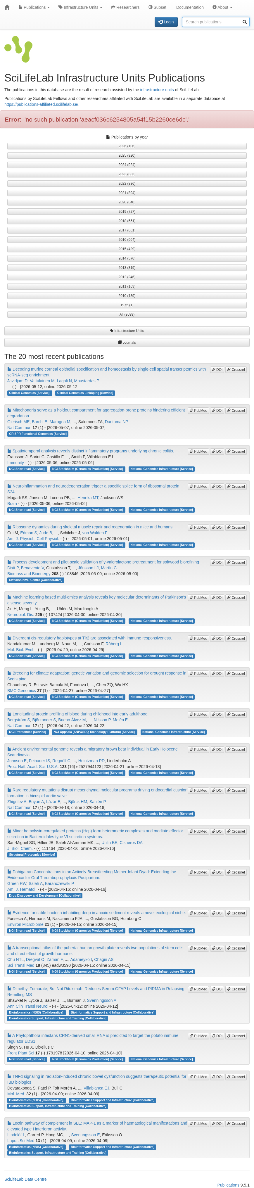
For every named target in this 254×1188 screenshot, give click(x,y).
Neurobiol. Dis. (20, 614)
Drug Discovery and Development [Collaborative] (44, 895)
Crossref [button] (236, 370)
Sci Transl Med (20, 965)
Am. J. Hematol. (22, 889)
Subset (157, 7)
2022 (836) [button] (126, 183)
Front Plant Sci (20, 1053)
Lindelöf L (16, 1134)
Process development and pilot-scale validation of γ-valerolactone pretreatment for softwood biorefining (103, 562)
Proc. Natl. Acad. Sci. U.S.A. (33, 766)
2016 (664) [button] (126, 240)
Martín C (109, 568)
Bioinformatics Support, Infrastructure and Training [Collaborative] (57, 1018)
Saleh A (36, 883)
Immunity (15, 462)
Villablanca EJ (96, 1088)
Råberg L (114, 643)
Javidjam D (17, 380)
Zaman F (55, 959)
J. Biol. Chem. (20, 848)
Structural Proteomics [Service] (32, 854)
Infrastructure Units (80, 7)
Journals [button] (127, 342)
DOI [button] (217, 370)
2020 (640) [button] (126, 202)
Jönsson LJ (88, 568)
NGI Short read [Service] (27, 469)
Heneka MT (87, 497)
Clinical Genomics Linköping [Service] (85, 393)
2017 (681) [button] (126, 230)
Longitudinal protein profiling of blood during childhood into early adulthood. (77, 714)
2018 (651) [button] (126, 221)
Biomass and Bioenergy (29, 573)
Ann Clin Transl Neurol (27, 1006)
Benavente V (32, 568)
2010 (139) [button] (126, 296)
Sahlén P (97, 801)
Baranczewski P (59, 883)
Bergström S (18, 719)
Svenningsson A (101, 1000)
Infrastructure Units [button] (127, 331)
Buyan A (36, 801)
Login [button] (166, 22)
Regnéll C (61, 760)
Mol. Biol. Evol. (20, 649)
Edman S (28, 532)
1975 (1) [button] (127, 305)
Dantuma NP (116, 421)
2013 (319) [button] (126, 268)
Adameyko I (81, 959)
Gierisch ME (18, 421)
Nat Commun (19, 427)
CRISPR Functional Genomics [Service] (38, 433)
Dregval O (35, 959)
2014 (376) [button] (126, 258)
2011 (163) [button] (126, 286)
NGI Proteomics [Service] (28, 732)
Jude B (45, 532)
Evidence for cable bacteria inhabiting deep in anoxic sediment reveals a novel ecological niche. (96, 912)
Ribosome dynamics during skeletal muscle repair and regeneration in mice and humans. (90, 527)
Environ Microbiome (25, 924)
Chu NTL (15, 959)
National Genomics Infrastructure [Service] (161, 469)
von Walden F (95, 532)
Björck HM (77, 801)
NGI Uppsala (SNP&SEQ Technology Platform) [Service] (94, 732)
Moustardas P (86, 380)
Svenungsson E (85, 1134)
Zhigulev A (16, 801)
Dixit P (13, 568)
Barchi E (39, 421)
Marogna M (60, 421)
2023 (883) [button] (126, 174)
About (222, 7)
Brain (12, 503)
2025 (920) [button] (126, 155)
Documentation (189, 7)
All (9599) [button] (127, 314)
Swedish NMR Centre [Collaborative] (35, 580)
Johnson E (17, 760)
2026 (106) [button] (126, 146)
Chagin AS (103, 959)
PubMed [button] (198, 411)
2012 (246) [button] (126, 277)
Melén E (120, 719)
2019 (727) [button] (126, 212)
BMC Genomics (21, 690)
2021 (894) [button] (126, 193)
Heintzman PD (91, 760)
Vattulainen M (42, 380)
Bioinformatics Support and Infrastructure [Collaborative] (112, 1012)
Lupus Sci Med (20, 1140)
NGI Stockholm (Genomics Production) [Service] (88, 469)
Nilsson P (102, 719)
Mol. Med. (16, 1094)
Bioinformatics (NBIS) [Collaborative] (36, 1012)
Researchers (125, 7)
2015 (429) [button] (126, 249)
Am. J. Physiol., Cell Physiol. (33, 538)
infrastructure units (157, 89)
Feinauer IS (39, 760)
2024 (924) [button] (126, 165)
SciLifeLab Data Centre (25, 1179)
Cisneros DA (131, 842)
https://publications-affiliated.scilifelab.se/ (41, 104)
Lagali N (64, 380)
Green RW (16, 883)
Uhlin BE (109, 842)
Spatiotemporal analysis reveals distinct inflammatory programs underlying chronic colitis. (90, 451)
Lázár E (53, 801)
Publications (34, 7)
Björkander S (44, 719)
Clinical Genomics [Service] (29, 393)
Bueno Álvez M (72, 719)
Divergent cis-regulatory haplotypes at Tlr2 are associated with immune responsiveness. (89, 638)
